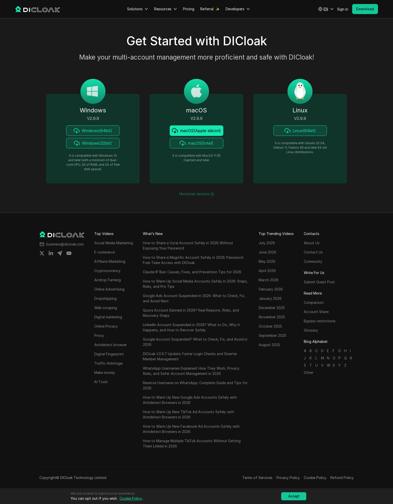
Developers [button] (238, 9)
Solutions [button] (137, 9)
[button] (326, 9)
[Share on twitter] (41, 253)
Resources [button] (165, 9)
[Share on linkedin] (50, 253)
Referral (207, 9)
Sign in (342, 9)
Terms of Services (257, 477)
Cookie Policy (315, 477)
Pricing (188, 9)
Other (308, 372)
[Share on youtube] (68, 253)
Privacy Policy (288, 477)
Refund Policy (342, 477)
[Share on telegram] (59, 253)
